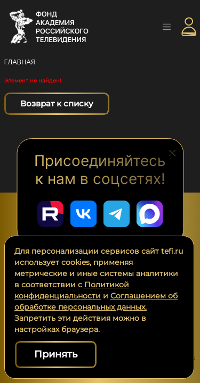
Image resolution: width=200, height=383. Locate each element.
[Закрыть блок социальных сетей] (172, 152)
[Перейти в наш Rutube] (50, 214)
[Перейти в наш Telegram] (116, 214)
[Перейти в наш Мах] (150, 214)
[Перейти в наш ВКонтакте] (83, 214)
